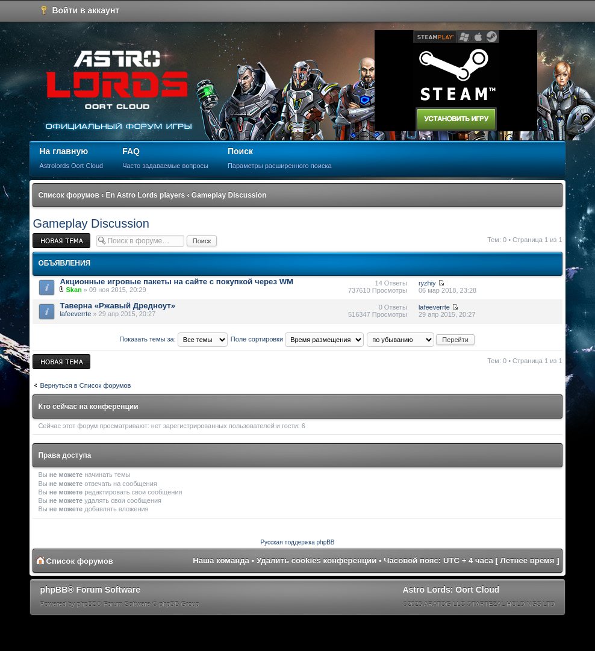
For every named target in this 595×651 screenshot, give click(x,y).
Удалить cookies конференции (316, 560)
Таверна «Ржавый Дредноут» (117, 305)
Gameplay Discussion (229, 195)
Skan (73, 289)
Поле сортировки (297, 339)
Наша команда (221, 560)
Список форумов (68, 195)
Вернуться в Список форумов (85, 385)
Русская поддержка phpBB (297, 542)
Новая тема (61, 240)
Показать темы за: (173, 339)
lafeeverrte (75, 313)
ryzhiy (427, 283)
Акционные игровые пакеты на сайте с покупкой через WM (176, 281)
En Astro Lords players (145, 195)
